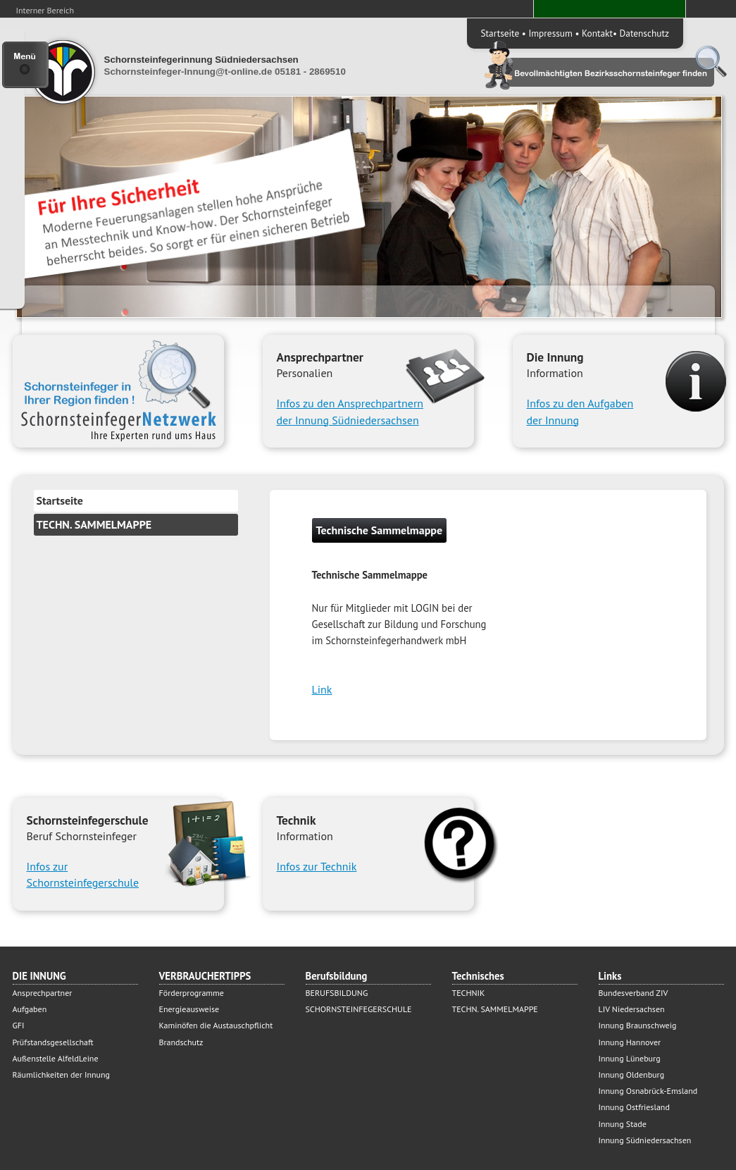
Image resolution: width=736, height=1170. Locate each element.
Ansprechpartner (43, 992)
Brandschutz (181, 1042)
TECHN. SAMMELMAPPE (94, 524)
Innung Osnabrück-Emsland (648, 1090)
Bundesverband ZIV (633, 992)
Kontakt (597, 33)
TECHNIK (468, 992)
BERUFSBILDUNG (337, 992)
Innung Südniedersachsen (645, 1140)
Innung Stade (623, 1124)
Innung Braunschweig (638, 1025)
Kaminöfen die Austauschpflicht (216, 1025)
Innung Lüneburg (630, 1058)
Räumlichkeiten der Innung (62, 1074)
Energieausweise (189, 1009)
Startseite (500, 33)
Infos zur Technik (317, 866)
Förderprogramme (191, 992)
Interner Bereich (45, 10)
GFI (19, 1025)
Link (322, 689)
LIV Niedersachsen (632, 1009)
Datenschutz (644, 33)
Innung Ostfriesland (634, 1107)
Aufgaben (30, 1009)
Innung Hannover (630, 1042)
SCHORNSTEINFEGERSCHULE (359, 1009)
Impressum (550, 33)
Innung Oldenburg (632, 1074)
